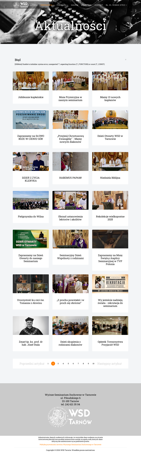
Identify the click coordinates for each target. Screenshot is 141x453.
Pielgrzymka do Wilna (31, 216)
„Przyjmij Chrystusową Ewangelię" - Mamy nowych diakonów (70, 138)
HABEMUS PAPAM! (70, 177)
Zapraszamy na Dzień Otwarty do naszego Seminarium (30, 258)
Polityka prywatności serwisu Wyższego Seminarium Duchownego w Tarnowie (70, 444)
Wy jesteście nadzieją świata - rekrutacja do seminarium (110, 302)
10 (93, 363)
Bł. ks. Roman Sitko (115, 5)
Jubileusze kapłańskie (30, 97)
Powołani (61, 5)
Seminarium (46, 5)
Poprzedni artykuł (32, 364)
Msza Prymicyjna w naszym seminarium (70, 98)
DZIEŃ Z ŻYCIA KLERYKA (31, 179)
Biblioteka (86, 5)
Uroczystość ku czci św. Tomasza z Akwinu (30, 301)
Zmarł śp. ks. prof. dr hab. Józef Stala (31, 343)
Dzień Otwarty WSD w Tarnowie (110, 137)
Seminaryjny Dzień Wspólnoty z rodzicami (70, 257)
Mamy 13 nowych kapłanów (110, 98)
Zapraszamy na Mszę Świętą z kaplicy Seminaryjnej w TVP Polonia (110, 260)
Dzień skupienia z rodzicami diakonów (70, 343)
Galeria (74, 5)
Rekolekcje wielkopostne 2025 (110, 218)
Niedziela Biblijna (110, 177)
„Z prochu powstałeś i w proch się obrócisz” (70, 301)
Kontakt (99, 5)
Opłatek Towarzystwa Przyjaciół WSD (110, 343)
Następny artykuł (109, 364)
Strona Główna (29, 5)
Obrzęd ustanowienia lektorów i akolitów (70, 218)
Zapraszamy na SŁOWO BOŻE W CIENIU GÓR (30, 137)
